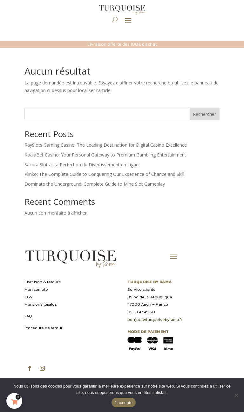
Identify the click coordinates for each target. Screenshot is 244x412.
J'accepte (124, 402)
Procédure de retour (43, 328)
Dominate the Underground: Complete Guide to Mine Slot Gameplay (94, 184)
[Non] (236, 395)
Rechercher (204, 114)
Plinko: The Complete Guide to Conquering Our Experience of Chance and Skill (104, 174)
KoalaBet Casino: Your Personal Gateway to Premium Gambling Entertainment (105, 155)
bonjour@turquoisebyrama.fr (154, 319)
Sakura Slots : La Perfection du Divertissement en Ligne (81, 165)
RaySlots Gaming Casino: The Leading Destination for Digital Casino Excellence (105, 145)
